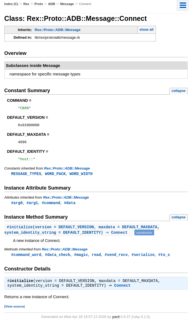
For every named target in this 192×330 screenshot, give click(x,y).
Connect (123, 290)
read (96, 258)
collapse (178, 91)
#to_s (164, 258)
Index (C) (11, 4)
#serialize (142, 258)
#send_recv (116, 258)
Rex (26, 4)
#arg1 (32, 206)
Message (67, 4)
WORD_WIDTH (80, 177)
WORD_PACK (55, 177)
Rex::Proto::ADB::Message (58, 30)
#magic (81, 258)
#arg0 (17, 206)
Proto (38, 4)
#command (51, 206)
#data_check (57, 258)
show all (146, 29)
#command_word (26, 258)
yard (115, 322)
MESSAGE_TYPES (26, 177)
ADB (51, 4)
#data (69, 206)
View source (14, 311)
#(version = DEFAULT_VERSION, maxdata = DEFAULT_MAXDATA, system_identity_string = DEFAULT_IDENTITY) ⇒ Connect (82, 234)
